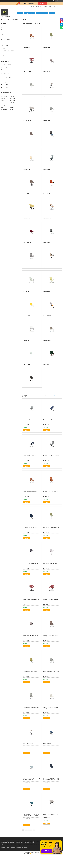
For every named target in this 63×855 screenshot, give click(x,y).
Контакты (45, 13)
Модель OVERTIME (27, 267)
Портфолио (3, 27)
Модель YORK (26, 389)
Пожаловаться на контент (35, 853)
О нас (38, 13)
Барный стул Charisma (28, 743)
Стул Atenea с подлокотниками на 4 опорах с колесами (51, 564)
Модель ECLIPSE (27, 144)
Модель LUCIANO (47, 218)
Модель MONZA (27, 242)
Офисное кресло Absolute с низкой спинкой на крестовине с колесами (51, 420)
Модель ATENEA (47, 47)
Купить (26, 430)
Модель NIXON (46, 242)
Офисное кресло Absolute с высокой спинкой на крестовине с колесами (51, 456)
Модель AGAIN (26, 47)
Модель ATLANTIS (27, 71)
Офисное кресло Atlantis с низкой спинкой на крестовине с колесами (51, 600)
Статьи (2, 32)
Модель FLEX (46, 144)
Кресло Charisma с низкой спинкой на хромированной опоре (31, 779)
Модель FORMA (26, 169)
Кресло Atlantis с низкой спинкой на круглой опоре (31, 600)
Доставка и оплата (5, 39)
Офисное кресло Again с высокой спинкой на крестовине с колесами (51, 492)
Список (60, 395)
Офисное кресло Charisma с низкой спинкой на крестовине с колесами (31, 815)
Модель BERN (46, 71)
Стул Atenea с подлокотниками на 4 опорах (31, 564)
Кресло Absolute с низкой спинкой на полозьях (31, 456)
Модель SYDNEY (27, 315)
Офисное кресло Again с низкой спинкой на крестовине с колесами (31, 528)
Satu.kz (37, 852)
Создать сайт (2, 0)
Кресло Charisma (47, 743)
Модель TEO (26, 340)
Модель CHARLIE (27, 120)
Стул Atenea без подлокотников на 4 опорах (51, 528)
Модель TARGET (47, 315)
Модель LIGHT (26, 218)
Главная (20, 13)
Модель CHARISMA (47, 96)
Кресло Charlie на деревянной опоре (51, 814)
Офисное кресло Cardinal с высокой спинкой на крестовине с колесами (31, 708)
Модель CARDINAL (27, 96)
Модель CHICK (46, 120)
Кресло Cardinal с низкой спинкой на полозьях (51, 672)
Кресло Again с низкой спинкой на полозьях (30, 492)
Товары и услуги (29, 13)
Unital (12, 19)
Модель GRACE (26, 193)
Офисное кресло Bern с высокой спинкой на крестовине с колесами (51, 636)
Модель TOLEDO (27, 364)
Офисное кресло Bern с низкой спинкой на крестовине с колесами (31, 672)
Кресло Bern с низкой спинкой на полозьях (30, 636)
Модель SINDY (26, 291)
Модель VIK (46, 364)
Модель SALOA (46, 267)
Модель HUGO (46, 193)
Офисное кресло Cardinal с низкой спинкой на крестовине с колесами (51, 708)
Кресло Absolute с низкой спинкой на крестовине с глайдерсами (31, 420)
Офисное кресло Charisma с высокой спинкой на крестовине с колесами (51, 779)
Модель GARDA (46, 169)
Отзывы (3, 36)
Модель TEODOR (47, 340)
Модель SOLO (46, 291)
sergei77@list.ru (7, 84)
